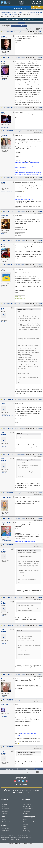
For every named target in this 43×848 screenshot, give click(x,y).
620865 (40, 747)
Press (4, 806)
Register (31, 12)
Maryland (3, 696)
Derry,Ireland (4, 716)
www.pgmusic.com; (5, 837)
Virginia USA (4, 515)
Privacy (12, 839)
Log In (39, 12)
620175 (40, 493)
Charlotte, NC (4, 79)
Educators (5, 811)
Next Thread (34, 23)
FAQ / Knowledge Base (29, 822)
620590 (40, 597)
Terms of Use (5, 839)
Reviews (25, 813)
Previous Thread (9, 23)
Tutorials (25, 828)
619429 (40, 177)
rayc (23, 428)
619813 (40, 399)
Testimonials (26, 811)
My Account (5, 828)
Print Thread (15, 25)
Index (21, 23)
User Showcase (13, 14)
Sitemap (4, 813)
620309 (40, 545)
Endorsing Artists (28, 808)
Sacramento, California (6, 191)
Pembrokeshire (4, 127)
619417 (40, 131)
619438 (40, 211)
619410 (40, 107)
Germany (3, 153)
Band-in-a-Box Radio (29, 806)
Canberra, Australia (5, 54)
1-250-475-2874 (26, 8)
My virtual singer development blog (24, 199)
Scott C (22, 597)
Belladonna (21, 747)
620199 (40, 518)
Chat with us (20, 792)
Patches (25, 819)
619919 (40, 428)
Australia (3, 286)
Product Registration (29, 831)
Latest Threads (16, 19)
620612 (40, 674)
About (4, 802)
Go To (23, 25)
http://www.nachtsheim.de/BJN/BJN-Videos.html (27, 162)
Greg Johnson (20, 31)
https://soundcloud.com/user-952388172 (25, 541)
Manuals (25, 824)
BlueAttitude (21, 454)
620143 (40, 454)
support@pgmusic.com (25, 837)
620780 (40, 700)
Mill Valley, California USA (7, 415)
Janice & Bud (20, 545)
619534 (40, 264)
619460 (40, 240)
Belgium (3, 233)
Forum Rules (26, 19)
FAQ (33, 19)
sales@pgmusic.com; (15, 837)
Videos (25, 826)
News (4, 819)
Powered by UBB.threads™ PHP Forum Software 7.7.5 (21, 843)
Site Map (18, 839)
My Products (5, 830)
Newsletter (23, 785)
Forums (14, 12)
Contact (4, 804)
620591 (40, 625)
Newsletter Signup (7, 822)
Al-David (22, 303)
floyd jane (21, 625)
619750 (40, 303)
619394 (40, 57)
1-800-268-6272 (19, 8)
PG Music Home (5, 12)
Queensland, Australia (6, 540)
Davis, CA (3, 321)
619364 (40, 31)
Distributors (5, 808)
